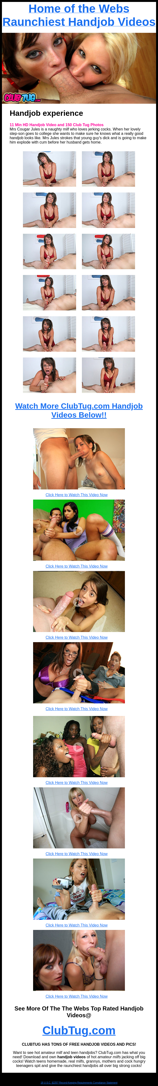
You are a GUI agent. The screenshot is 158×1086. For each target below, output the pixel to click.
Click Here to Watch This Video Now (77, 495)
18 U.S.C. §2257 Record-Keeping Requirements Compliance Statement (79, 1082)
